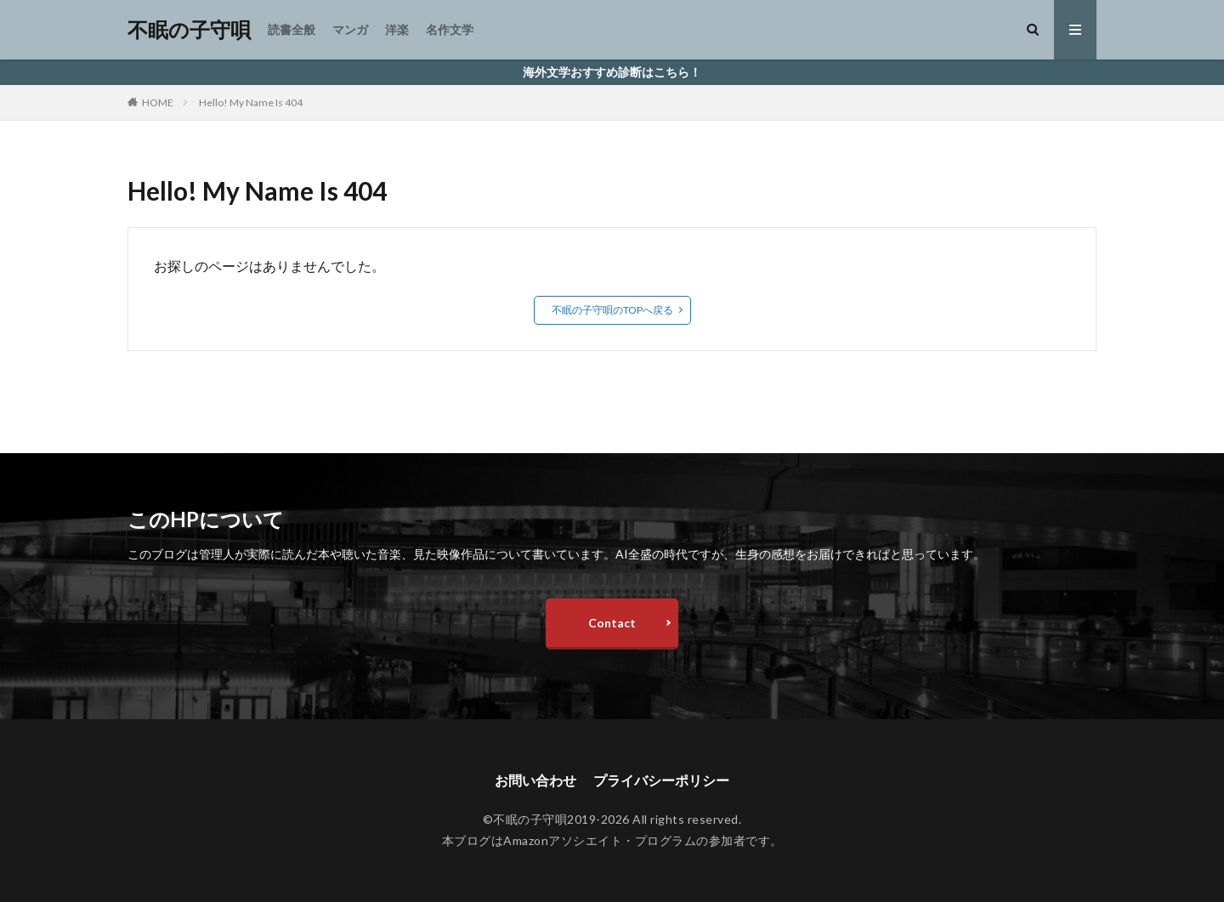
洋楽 (397, 29)
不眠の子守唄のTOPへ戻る (612, 310)
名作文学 (449, 29)
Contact (612, 623)
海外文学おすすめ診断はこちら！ (612, 72)
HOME (157, 102)
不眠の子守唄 (189, 30)
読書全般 (291, 29)
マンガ (350, 29)
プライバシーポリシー (661, 780)
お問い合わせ (535, 780)
